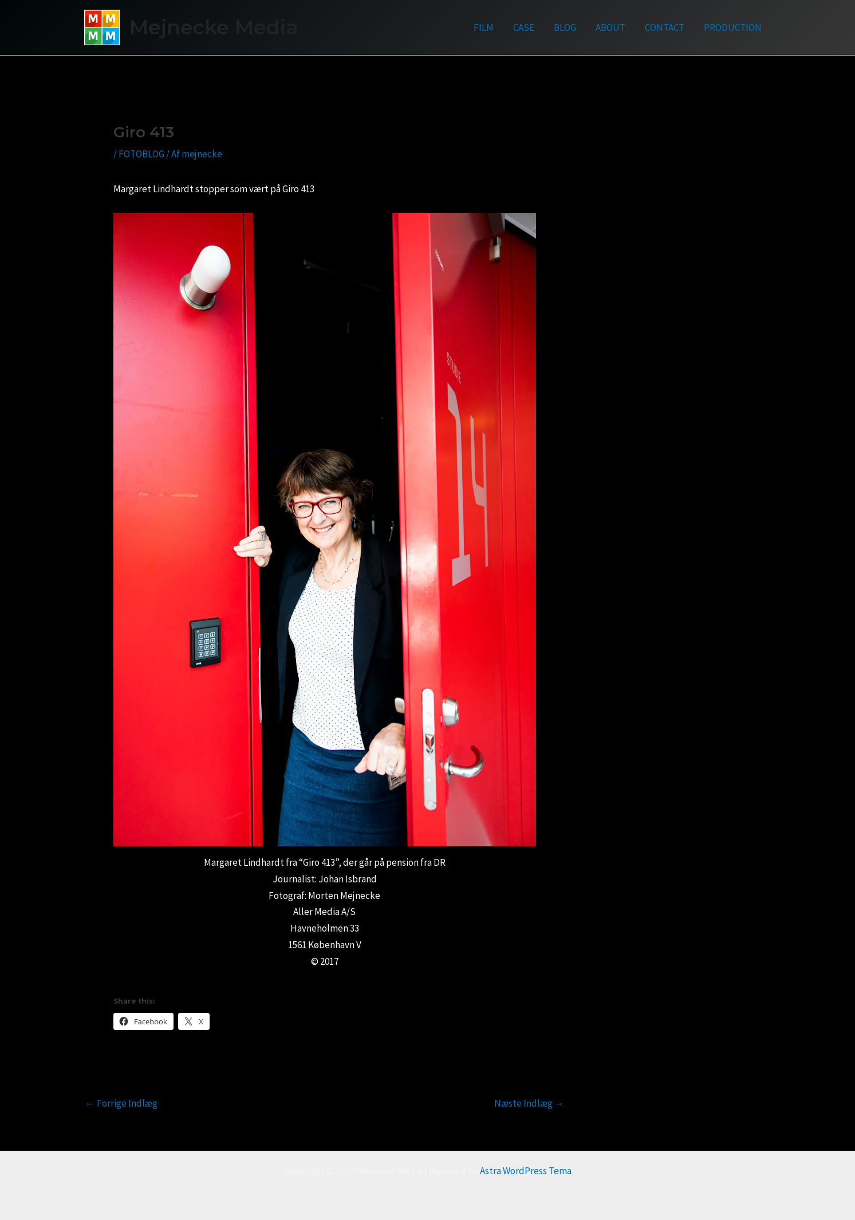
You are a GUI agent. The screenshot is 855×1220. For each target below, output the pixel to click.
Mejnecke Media (213, 27)
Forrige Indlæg (121, 1103)
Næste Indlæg (529, 1103)
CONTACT (664, 27)
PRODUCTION (733, 27)
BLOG (565, 27)
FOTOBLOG (141, 154)
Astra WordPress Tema (526, 1170)
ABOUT (610, 27)
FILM (484, 27)
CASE (523, 27)
